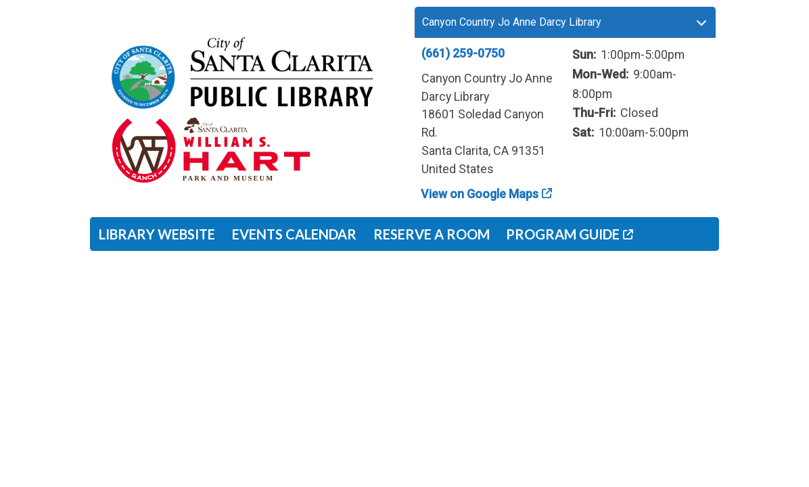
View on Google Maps (479, 194)
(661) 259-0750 (463, 53)
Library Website (157, 234)
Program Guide (563, 234)
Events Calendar (294, 234)
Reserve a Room (431, 234)
